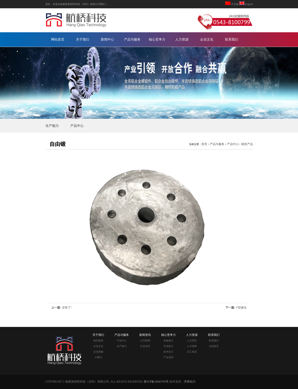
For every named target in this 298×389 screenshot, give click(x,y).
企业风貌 (98, 351)
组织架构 (98, 340)
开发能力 (168, 346)
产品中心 (77, 125)
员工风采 (192, 351)
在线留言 (214, 346)
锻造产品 (247, 144)
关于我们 (82, 39)
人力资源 (182, 39)
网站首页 (57, 39)
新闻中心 (107, 39)
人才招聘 (192, 346)
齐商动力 (190, 381)
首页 (204, 144)
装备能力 (168, 340)
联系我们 (231, 39)
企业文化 (206, 39)
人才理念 (192, 340)
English (249, 4)
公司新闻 (145, 340)
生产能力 (52, 125)
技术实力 (168, 351)
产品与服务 (132, 39)
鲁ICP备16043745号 (156, 381)
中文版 (235, 4)
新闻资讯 (145, 334)
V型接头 (241, 307)
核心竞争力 (157, 39)
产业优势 (168, 357)
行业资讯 (145, 346)
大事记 (98, 357)
